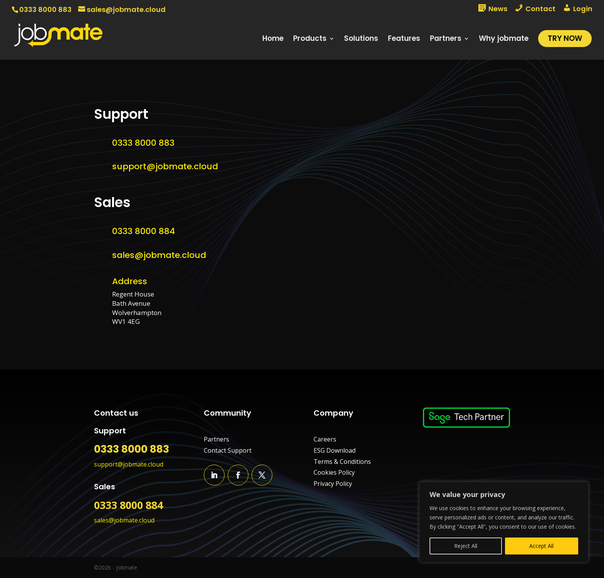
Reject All (465, 545)
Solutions (361, 40)
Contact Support (228, 450)
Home (273, 40)
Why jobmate (503, 40)
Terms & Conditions (342, 461)
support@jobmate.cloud (165, 166)
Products (310, 40)
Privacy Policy (333, 483)
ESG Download (335, 450)
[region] (504, 522)
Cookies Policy (334, 472)
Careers (325, 439)
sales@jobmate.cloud (159, 255)
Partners (445, 40)
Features (404, 40)
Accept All (541, 545)
